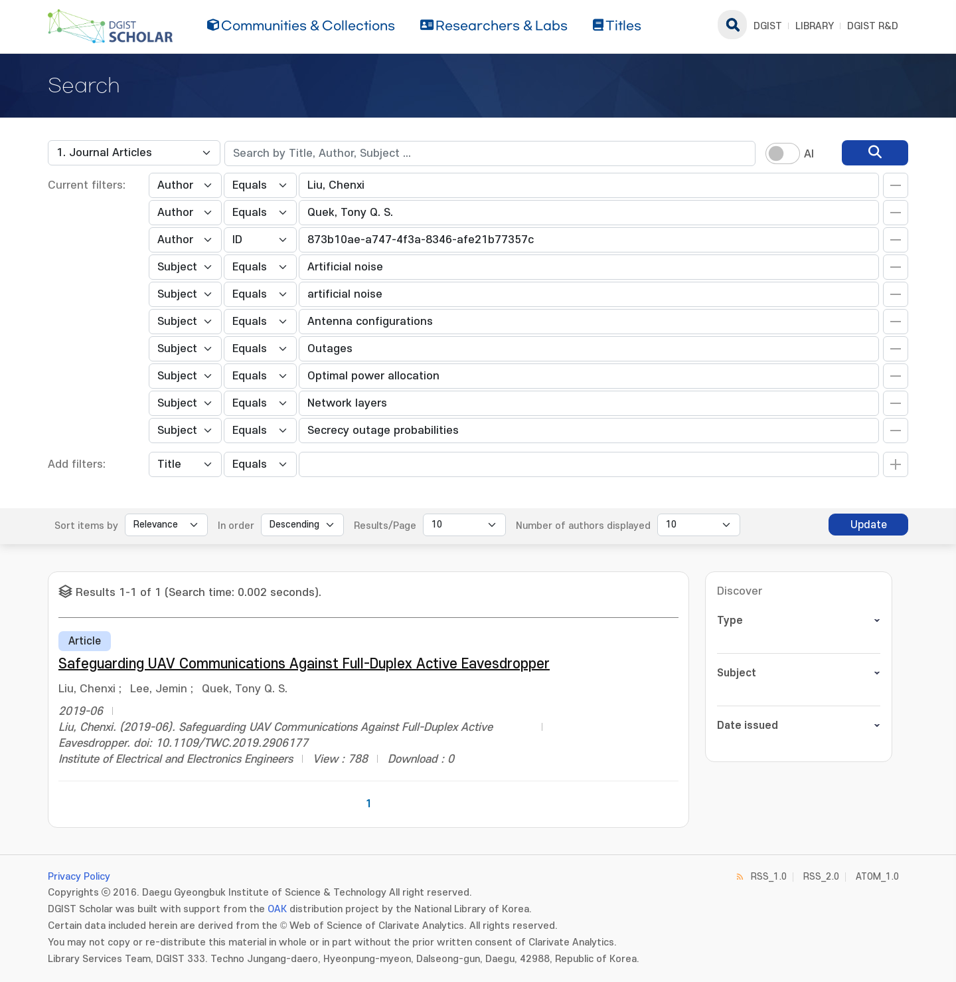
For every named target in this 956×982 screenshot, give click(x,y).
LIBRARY (814, 26)
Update (868, 525)
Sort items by (86, 526)
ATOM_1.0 (877, 877)
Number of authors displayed (583, 526)
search (732, 24)
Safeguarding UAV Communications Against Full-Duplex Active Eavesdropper (304, 664)
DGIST (768, 26)
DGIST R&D (872, 26)
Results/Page (385, 526)
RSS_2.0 (821, 877)
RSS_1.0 (769, 877)
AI (809, 154)
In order (236, 526)
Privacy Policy (79, 876)
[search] (875, 152)
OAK (277, 909)
